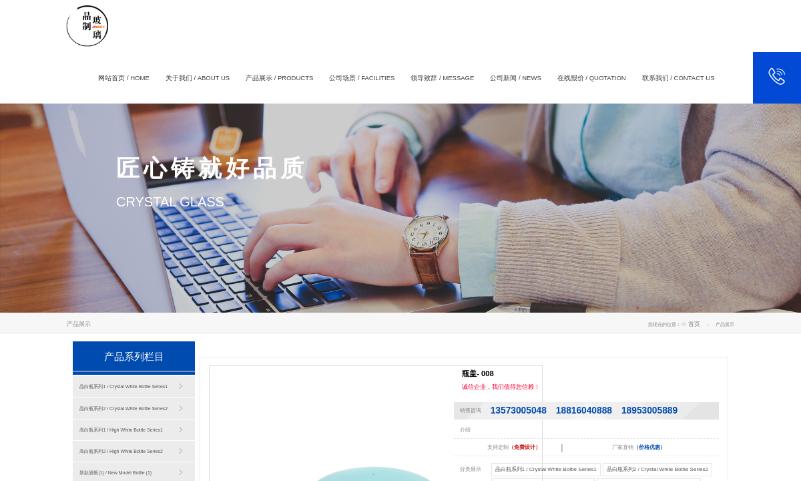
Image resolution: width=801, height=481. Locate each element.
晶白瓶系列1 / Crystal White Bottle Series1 (123, 386)
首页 (694, 324)
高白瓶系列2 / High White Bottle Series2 (121, 451)
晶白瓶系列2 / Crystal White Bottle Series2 (123, 408)
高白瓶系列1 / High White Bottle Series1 (121, 430)
